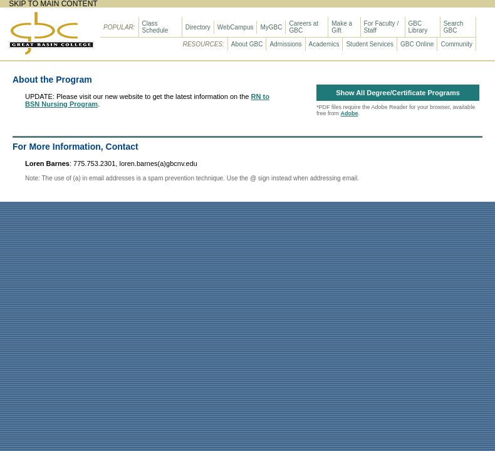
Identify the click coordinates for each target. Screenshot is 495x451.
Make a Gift (341, 27)
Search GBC (454, 27)
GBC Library (418, 27)
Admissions (285, 44)
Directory (198, 27)
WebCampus (235, 27)
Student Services (369, 44)
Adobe (349, 113)
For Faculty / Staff (381, 27)
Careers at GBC (303, 27)
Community (456, 44)
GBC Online (417, 44)
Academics (324, 44)
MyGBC (271, 27)
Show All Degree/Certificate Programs (398, 92)
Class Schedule (155, 27)
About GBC (247, 44)
